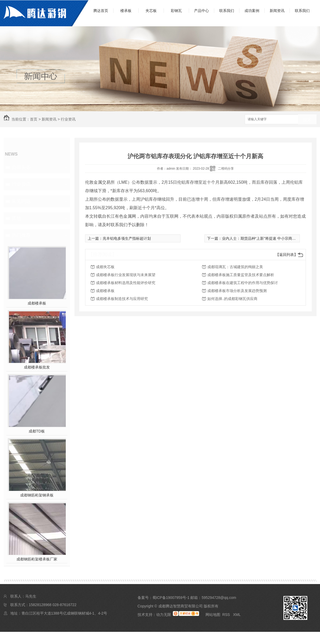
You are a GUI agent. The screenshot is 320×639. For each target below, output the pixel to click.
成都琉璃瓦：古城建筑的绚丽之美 (235, 267)
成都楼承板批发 (37, 367)
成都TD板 (37, 431)
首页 (33, 119)
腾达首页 (100, 10)
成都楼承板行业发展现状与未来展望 (125, 275)
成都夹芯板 (105, 267)
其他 (16, 218)
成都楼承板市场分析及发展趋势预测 (237, 291)
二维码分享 (226, 168)
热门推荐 (21, 235)
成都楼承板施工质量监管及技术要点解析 (240, 275)
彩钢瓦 (176, 10)
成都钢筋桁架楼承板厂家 (36, 559)
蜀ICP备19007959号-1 (171, 597)
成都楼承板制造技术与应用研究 (122, 299)
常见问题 (21, 201)
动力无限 (163, 614)
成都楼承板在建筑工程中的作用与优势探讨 (242, 283)
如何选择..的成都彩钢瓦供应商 (232, 299)
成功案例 (251, 10)
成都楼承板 (37, 303)
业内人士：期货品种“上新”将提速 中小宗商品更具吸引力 (268, 238)
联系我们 (226, 10)
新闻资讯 (277, 10)
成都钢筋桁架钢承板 (37, 495)
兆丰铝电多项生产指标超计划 (127, 238)
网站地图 (212, 614)
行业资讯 (68, 119)
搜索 (307, 119)
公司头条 (21, 167)
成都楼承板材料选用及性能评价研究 (125, 283)
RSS (226, 614)
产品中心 (201, 10)
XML (237, 614)
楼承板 (125, 10)
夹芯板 (151, 10)
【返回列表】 (286, 254)
